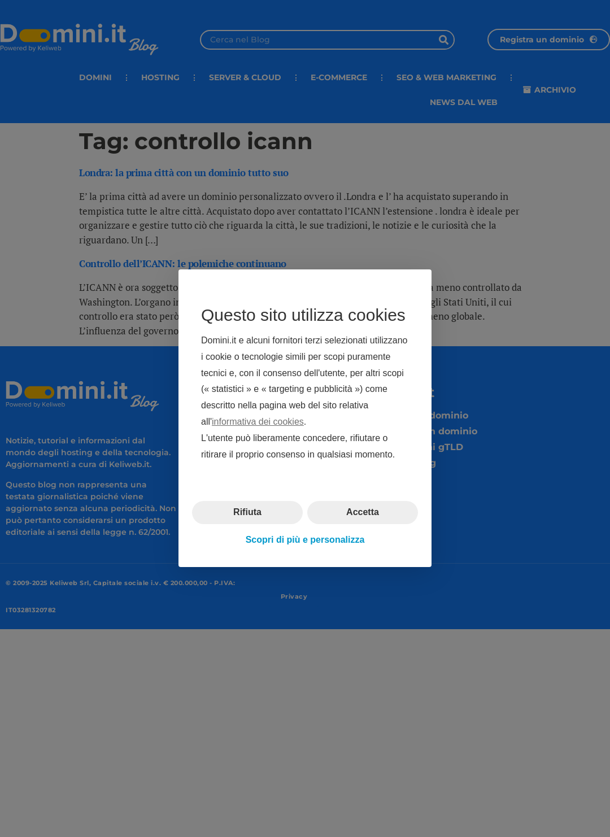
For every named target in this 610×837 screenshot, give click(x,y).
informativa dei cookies (258, 421)
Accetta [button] (362, 512)
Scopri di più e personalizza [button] (305, 539)
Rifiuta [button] (247, 512)
